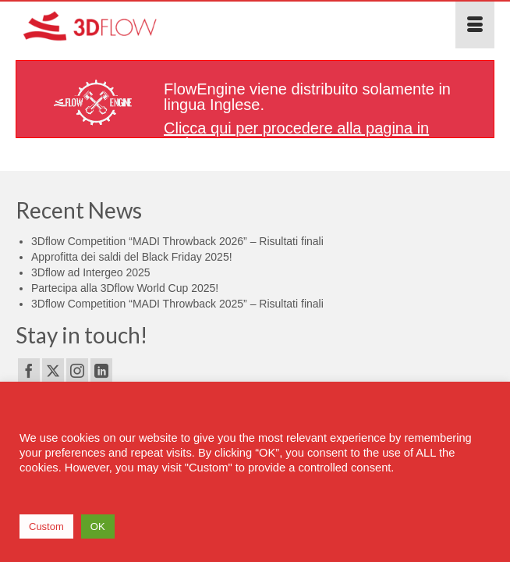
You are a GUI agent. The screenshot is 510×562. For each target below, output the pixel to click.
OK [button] (97, 526)
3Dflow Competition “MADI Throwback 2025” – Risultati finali (177, 303)
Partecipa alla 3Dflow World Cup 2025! (124, 288)
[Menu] (474, 25)
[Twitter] (53, 370)
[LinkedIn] (101, 370)
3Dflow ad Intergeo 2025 (91, 272)
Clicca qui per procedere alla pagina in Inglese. (296, 135)
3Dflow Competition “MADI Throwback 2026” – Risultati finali (177, 241)
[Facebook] (29, 370)
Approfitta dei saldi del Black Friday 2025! (131, 257)
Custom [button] (46, 526)
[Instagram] (77, 370)
